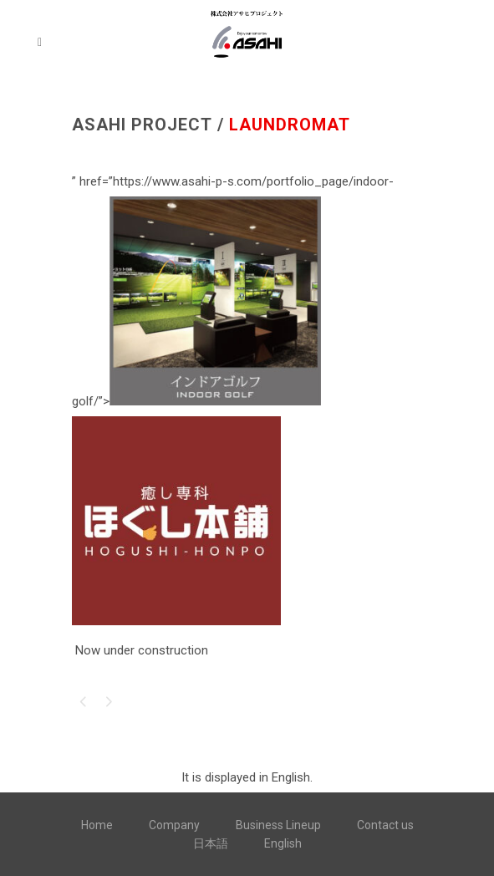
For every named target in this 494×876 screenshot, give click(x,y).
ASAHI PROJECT (142, 125)
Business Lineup (278, 825)
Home (97, 825)
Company (174, 825)
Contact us (385, 825)
